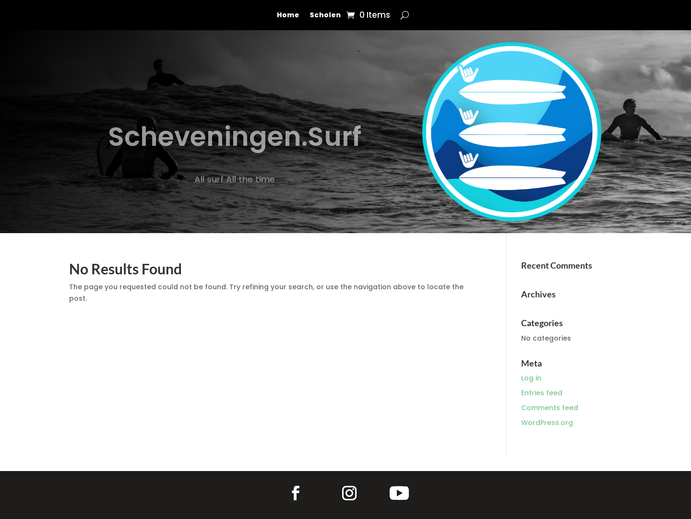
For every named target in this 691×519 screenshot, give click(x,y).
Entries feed (541, 393)
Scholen (325, 16)
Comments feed (549, 408)
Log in (531, 378)
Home (288, 16)
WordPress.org (547, 422)
